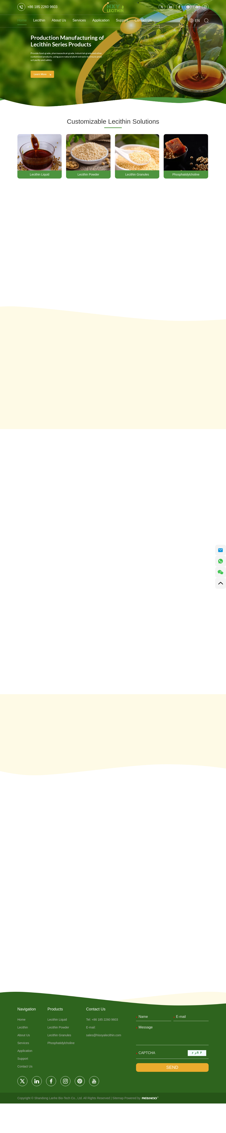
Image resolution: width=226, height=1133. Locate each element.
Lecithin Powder (88, 175)
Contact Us (161, 20)
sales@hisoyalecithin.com (106, 1064)
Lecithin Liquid (39, 175)
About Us (64, 20)
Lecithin (42, 20)
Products (58, 1038)
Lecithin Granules (137, 175)
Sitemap (125, 1128)
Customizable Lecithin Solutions (113, 122)
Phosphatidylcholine (186, 175)
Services (87, 20)
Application (112, 20)
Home (22, 20)
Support (137, 20)
